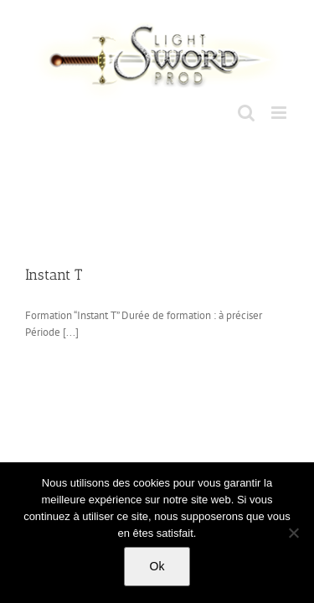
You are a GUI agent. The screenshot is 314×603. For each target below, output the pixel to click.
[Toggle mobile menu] (280, 112)
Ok (157, 566)
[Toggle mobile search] (246, 112)
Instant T (53, 274)
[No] (293, 532)
